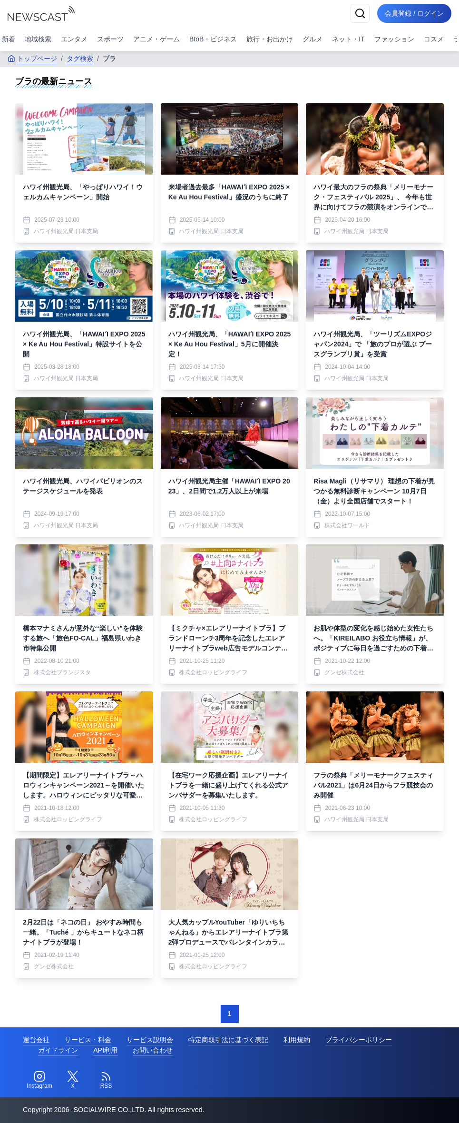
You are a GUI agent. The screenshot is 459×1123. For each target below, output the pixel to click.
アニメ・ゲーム (156, 39)
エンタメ (74, 39)
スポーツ (110, 39)
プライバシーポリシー (358, 1040)
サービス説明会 (150, 1040)
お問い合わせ (153, 1050)
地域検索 (38, 39)
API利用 (105, 1050)
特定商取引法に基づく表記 (228, 1040)
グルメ (312, 39)
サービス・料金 (88, 1040)
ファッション (394, 39)
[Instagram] (39, 1080)
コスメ (434, 39)
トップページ (32, 58)
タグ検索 (80, 58)
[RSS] (106, 1080)
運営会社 (36, 1040)
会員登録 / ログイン (414, 13)
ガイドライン (58, 1050)
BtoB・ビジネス (213, 39)
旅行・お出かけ (269, 39)
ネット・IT (348, 39)
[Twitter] (72, 1080)
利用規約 (296, 1040)
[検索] (360, 13)
